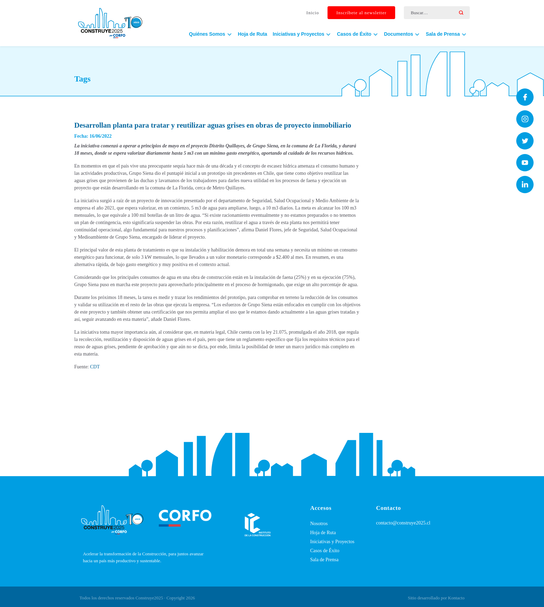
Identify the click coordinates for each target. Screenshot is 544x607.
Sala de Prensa (324, 559)
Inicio (312, 13)
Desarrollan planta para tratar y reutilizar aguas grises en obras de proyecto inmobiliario (212, 125)
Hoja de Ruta (252, 34)
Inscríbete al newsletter (361, 13)
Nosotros (319, 523)
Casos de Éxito (324, 550)
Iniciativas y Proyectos (332, 541)
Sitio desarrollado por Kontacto (436, 597)
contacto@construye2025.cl (403, 522)
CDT (95, 366)
